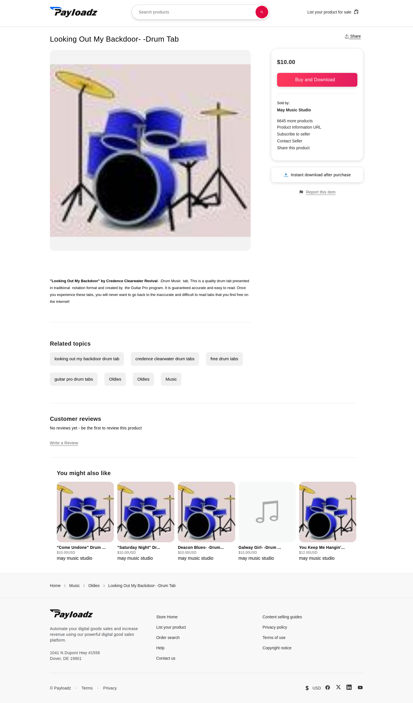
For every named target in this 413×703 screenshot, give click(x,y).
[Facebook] (327, 687)
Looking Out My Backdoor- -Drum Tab (142, 585)
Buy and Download (317, 79)
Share (352, 36)
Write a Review (64, 443)
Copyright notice (276, 648)
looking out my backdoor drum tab (86, 358)
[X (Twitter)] (338, 687)
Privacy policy (274, 627)
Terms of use (273, 637)
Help (160, 648)
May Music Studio (294, 110)
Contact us (166, 658)
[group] (85, 522)
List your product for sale (333, 11)
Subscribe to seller (293, 134)
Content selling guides (282, 617)
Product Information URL (299, 127)
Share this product (293, 148)
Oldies (115, 379)
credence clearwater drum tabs (164, 358)
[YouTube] (360, 687)
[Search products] (262, 12)
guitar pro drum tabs (73, 379)
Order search (168, 637)
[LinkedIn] (349, 687)
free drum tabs (224, 358)
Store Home (167, 617)
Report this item (317, 192)
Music (171, 379)
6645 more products (295, 121)
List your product (171, 627)
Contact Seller (289, 141)
